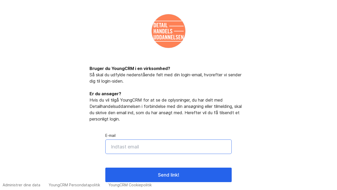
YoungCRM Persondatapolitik (74, 185)
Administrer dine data (21, 185)
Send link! (168, 175)
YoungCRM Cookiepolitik (130, 185)
